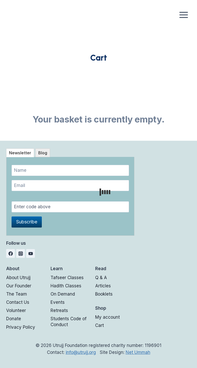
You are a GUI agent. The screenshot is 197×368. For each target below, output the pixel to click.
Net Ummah (138, 352)
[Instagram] (20, 253)
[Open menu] (183, 14)
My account (107, 317)
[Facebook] (10, 253)
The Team (16, 294)
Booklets (104, 294)
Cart (99, 325)
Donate (13, 318)
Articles (103, 285)
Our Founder (18, 285)
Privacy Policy (20, 327)
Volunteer (16, 310)
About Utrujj (18, 277)
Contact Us (17, 302)
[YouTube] (30, 253)
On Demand (63, 294)
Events (58, 302)
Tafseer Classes (67, 277)
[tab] (20, 152)
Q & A (101, 277)
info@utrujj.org (81, 352)
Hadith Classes (66, 285)
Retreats (59, 310)
